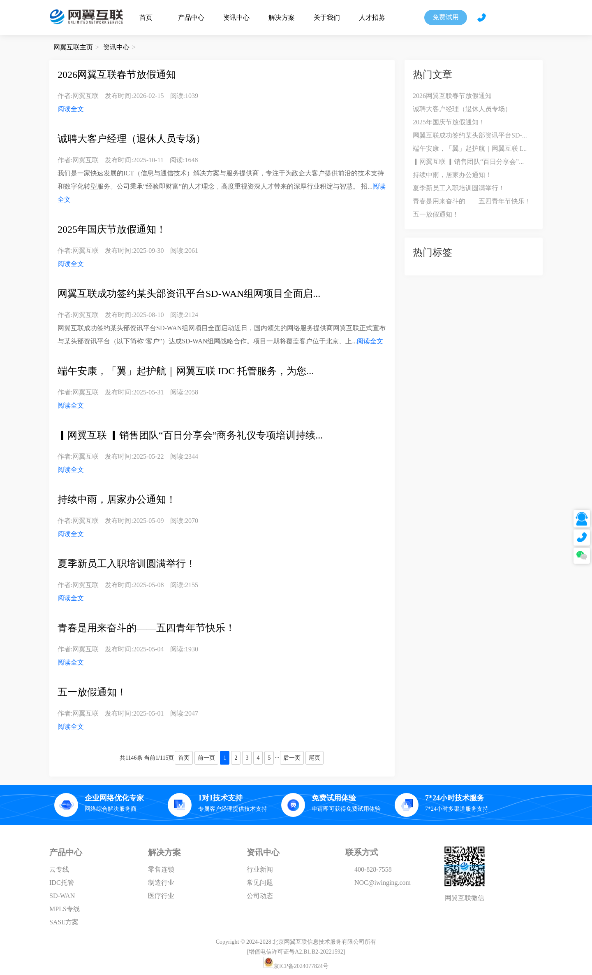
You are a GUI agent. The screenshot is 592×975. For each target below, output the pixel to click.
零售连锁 (161, 869)
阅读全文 (71, 108)
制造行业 (161, 882)
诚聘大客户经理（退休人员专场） (132, 138)
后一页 (292, 758)
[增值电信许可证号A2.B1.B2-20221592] (296, 952)
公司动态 (260, 895)
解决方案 (281, 17)
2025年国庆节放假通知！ (112, 229)
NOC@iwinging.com (382, 882)
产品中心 (191, 17)
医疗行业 (161, 895)
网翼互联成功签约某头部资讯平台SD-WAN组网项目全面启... (189, 293)
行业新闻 (260, 869)
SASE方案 (64, 922)
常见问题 (260, 882)
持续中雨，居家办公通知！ (117, 499)
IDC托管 (61, 882)
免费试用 (445, 17)
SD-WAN (62, 895)
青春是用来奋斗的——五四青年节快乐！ (146, 628)
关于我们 (327, 17)
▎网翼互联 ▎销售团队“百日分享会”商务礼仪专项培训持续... (190, 435)
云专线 (59, 869)
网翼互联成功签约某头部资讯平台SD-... (470, 135)
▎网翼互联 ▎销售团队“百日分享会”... (468, 161)
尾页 (314, 758)
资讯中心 (236, 17)
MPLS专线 (64, 908)
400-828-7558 (373, 869)
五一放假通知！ (92, 692)
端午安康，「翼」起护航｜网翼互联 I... (470, 148)
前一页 (206, 758)
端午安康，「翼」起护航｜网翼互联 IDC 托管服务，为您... (186, 371)
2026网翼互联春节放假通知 (117, 74)
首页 (146, 17)
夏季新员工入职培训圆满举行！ (127, 563)
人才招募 (372, 17)
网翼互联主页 (73, 47)
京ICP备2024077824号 (300, 966)
